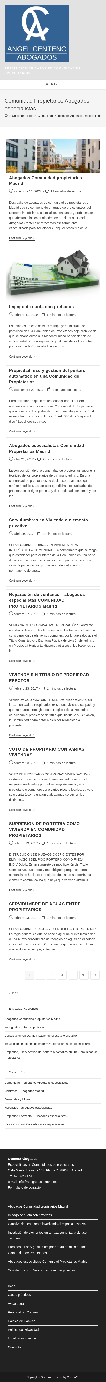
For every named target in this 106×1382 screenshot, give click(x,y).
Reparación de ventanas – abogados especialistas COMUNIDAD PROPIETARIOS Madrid (47, 600)
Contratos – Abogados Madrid (24, 1091)
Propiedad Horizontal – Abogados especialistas (36, 1116)
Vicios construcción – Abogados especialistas (34, 1124)
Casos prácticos (19, 1295)
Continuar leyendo (22, 238)
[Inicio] (6, 115)
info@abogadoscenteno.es (38, 1182)
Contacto (14, 1347)
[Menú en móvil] (53, 84)
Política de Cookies (21, 1321)
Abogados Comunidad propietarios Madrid (32, 1019)
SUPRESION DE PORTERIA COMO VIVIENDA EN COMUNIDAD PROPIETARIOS (44, 830)
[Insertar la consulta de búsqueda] (53, 993)
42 (84, 975)
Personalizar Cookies (23, 1312)
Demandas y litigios (17, 1099)
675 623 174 (23, 1176)
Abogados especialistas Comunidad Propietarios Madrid (47, 1261)
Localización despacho (24, 1338)
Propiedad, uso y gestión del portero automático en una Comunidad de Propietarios (47, 376)
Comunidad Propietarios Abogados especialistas (36, 1082)
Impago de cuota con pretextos (41, 306)
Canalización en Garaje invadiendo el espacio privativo (41, 1035)
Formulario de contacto (24, 1187)
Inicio (12, 1286)
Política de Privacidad (23, 1329)
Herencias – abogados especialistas (28, 1107)
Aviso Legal (16, 1303)
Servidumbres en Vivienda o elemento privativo (41, 1270)
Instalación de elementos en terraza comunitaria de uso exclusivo (48, 1044)
